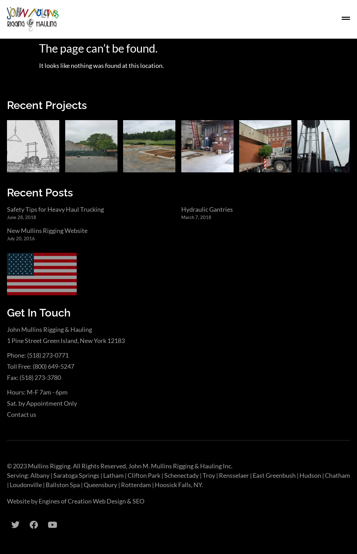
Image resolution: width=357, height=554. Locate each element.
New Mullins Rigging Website (47, 230)
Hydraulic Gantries (207, 209)
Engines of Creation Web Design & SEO (91, 501)
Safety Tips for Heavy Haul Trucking (55, 209)
